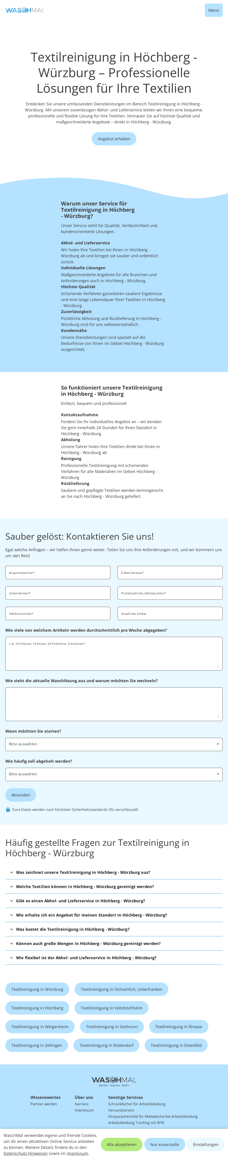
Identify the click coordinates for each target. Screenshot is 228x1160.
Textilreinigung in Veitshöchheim (111, 1008)
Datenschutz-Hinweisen (26, 1153)
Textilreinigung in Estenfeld (176, 1045)
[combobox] (170, 592)
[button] (114, 872)
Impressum (77, 1153)
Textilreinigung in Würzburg (37, 989)
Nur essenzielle (164, 1144)
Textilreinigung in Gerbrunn (112, 1026)
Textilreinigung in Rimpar (178, 1026)
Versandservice (121, 1110)
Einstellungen (205, 1144)
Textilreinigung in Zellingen (36, 1045)
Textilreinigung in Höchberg (37, 1008)
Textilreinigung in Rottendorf (106, 1045)
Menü (213, 10)
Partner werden (44, 1104)
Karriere (82, 1104)
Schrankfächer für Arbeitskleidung (136, 1104)
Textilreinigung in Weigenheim (40, 1026)
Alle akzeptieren (121, 1144)
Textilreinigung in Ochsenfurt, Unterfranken (121, 989)
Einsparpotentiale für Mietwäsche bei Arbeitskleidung (153, 1116)
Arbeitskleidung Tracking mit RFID (136, 1122)
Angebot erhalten (114, 138)
